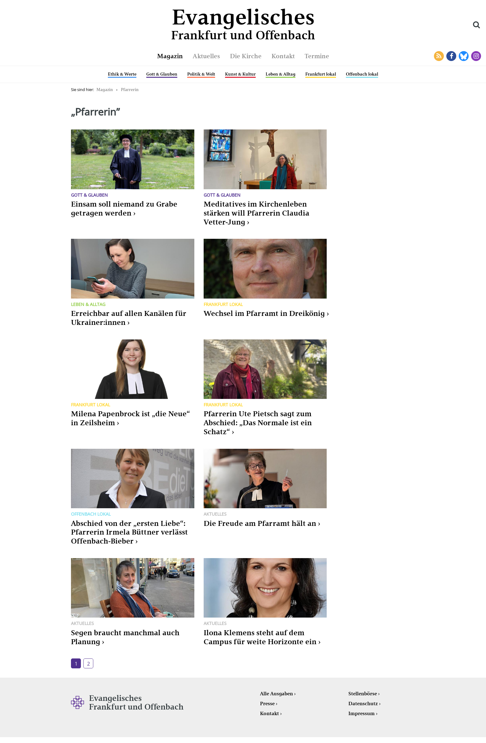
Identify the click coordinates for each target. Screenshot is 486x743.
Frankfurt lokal (320, 74)
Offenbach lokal (362, 74)
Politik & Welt (201, 74)
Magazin (170, 56)
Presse (267, 703)
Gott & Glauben (161, 74)
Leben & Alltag (280, 74)
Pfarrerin (130, 89)
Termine (317, 56)
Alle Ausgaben (276, 694)
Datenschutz (363, 703)
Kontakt (283, 56)
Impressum (361, 713)
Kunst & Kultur (240, 74)
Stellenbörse (362, 694)
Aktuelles (206, 56)
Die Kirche (246, 56)
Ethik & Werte (122, 74)
